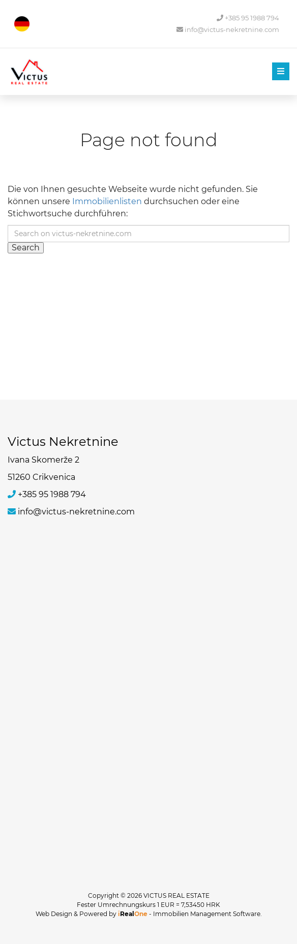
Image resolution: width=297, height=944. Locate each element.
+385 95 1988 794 (248, 18)
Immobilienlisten (107, 201)
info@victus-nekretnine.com (227, 29)
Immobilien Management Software (206, 914)
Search (26, 247)
